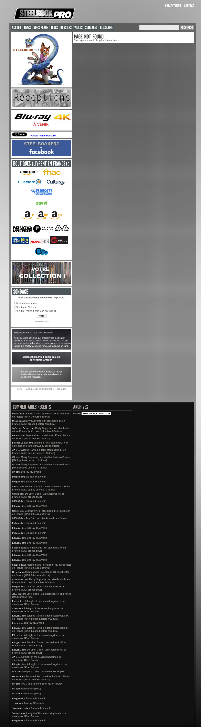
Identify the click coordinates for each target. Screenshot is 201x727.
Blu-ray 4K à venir (31, 471)
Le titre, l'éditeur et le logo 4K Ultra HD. (37, 311)
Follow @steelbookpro (43, 135)
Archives (77, 413)
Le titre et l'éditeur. (27, 307)
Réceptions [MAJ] (31, 688)
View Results (41, 321)
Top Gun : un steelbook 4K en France (46, 518)
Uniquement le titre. (27, 303)
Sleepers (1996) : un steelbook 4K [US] (43, 671)
